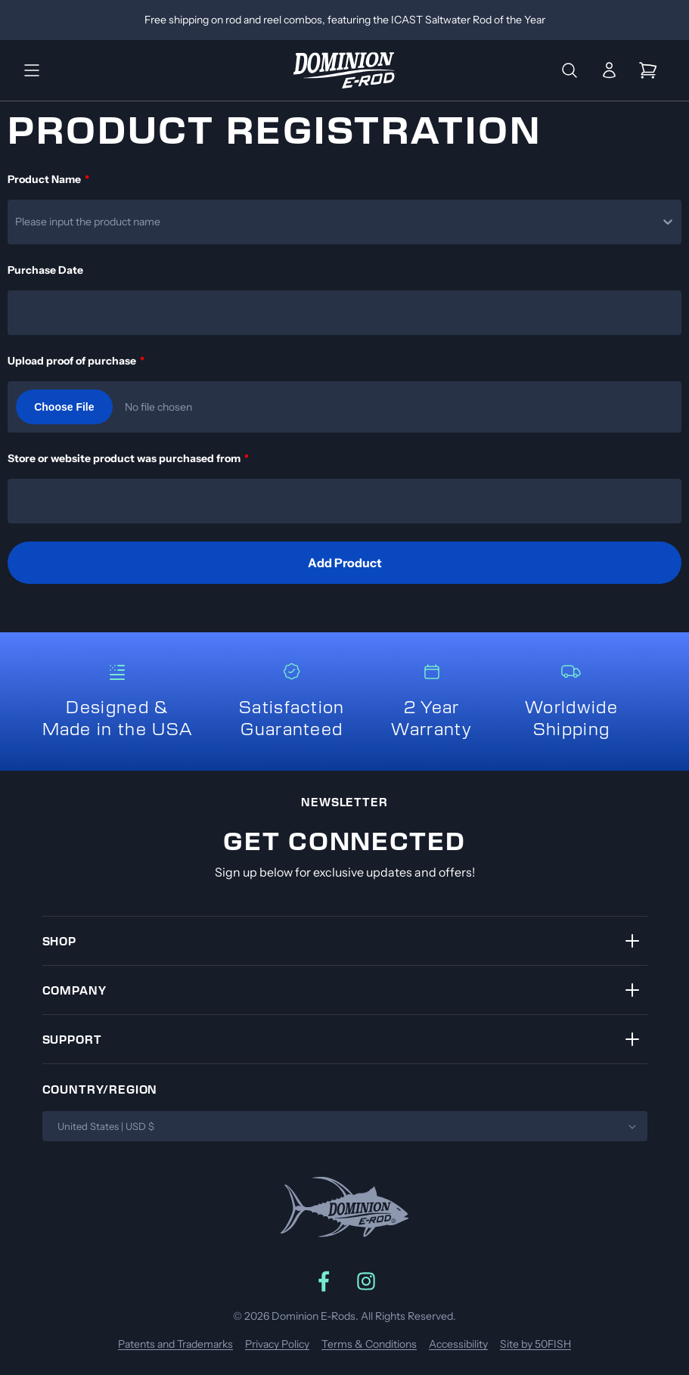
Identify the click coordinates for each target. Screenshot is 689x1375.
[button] (31, 70)
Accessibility (458, 1344)
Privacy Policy (277, 1344)
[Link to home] (344, 70)
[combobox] (16, 222)
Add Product (345, 562)
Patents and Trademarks (175, 1344)
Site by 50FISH (535, 1344)
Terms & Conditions (369, 1344)
